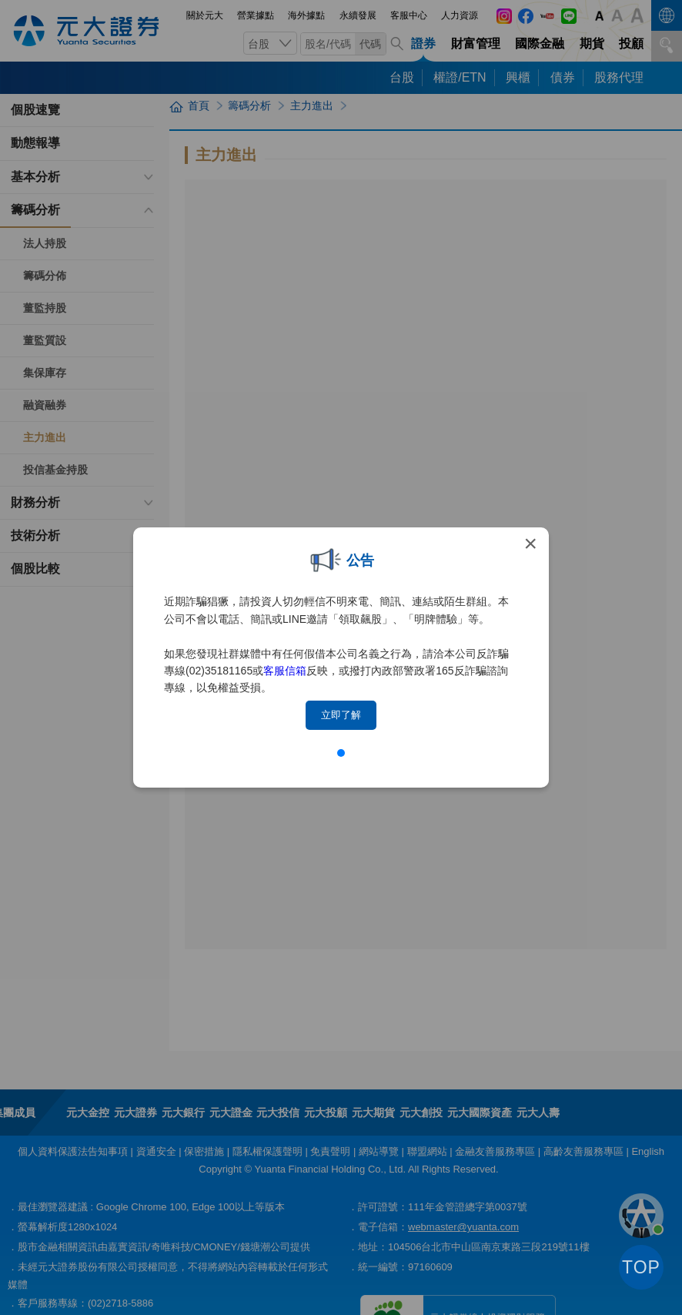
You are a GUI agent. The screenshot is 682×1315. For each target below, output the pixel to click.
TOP (641, 1267)
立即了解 (341, 715)
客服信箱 (284, 670)
